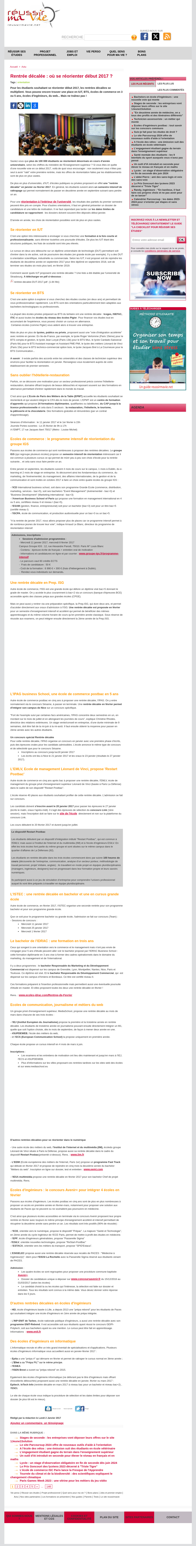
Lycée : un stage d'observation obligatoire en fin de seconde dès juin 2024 (61, 1457)
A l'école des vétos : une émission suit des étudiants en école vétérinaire (61, 1446)
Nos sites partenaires (49, 1490)
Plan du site (109, 1517)
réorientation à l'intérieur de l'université (44, 201)
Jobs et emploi (72, 53)
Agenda (136, 406)
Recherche (73, 37)
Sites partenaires (139, 1517)
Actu (23, 67)
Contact (173, 1517)
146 (48, 1480)
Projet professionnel (45, 53)
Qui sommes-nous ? (19, 1517)
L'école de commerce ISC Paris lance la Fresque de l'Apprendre (55, 1464)
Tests (55, 1494)
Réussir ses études (17, 53)
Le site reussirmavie (71, 1494)
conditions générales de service (159, 250)
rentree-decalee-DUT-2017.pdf (30, 281)
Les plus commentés (171, 90)
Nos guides (103, 1490)
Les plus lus (166, 83)
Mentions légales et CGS (49, 1517)
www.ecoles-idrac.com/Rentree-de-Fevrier (43, 994)
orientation (23, 82)
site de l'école (68, 812)
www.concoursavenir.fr (84, 1277)
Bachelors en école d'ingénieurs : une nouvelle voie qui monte (154, 98)
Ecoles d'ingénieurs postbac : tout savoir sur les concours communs (156, 127)
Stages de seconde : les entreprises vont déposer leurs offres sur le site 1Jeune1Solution (156, 106)
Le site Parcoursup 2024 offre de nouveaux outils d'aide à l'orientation (59, 1443)
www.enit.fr (33, 1330)
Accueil (13, 67)
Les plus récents (142, 84)
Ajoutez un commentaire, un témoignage (36, 1421)
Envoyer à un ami (43, 1407)
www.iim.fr (77, 1153)
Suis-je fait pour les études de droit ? (155, 131)
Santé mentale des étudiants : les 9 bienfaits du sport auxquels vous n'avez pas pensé (157, 157)
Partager (94, 1407)
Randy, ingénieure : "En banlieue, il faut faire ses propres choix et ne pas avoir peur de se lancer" (156, 192)
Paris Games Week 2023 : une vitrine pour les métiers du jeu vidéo (56, 1474)
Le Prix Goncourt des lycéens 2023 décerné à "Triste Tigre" (52, 1460)
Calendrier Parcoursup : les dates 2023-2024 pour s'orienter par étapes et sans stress (155, 202)
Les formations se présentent (79, 1490)
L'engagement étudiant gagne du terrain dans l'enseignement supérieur (60, 1450)
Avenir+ (22, 1274)
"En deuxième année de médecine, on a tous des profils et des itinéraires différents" (157, 114)
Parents (115, 1490)
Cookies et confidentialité (79, 1517)
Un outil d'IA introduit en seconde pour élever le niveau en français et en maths (64, 1453)
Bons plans (141, 53)
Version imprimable (70, 1407)
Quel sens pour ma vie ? (117, 53)
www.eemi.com (92, 1168)
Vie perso (93, 51)
